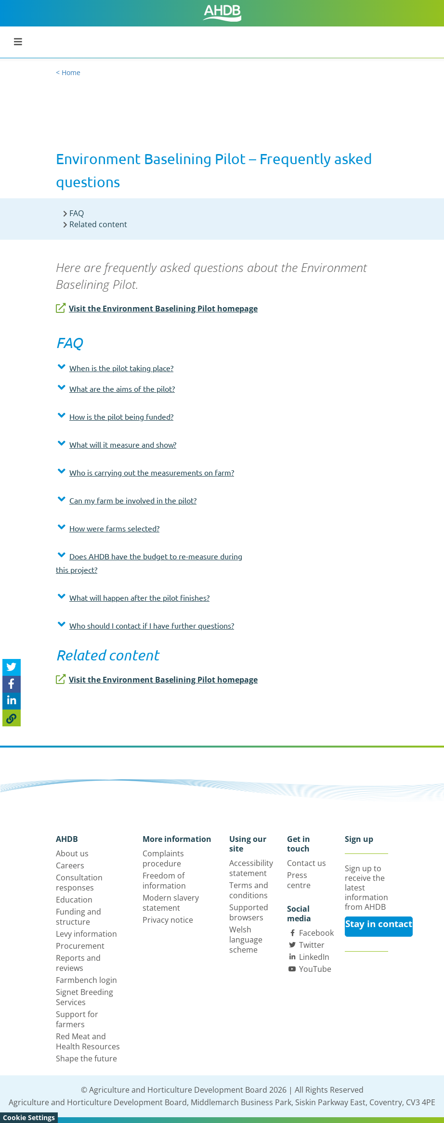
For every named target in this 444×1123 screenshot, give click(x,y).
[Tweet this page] (11, 667)
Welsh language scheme (245, 939)
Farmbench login (86, 980)
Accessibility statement (251, 868)
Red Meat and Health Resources (88, 1041)
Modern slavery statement (171, 902)
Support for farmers (77, 1019)
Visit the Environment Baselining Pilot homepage (157, 308)
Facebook (316, 933)
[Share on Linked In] (11, 701)
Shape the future (86, 1058)
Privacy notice (168, 920)
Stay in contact (378, 923)
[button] (150, 367)
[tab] (150, 370)
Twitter (312, 945)
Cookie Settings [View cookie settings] (29, 1117)
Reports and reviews (78, 963)
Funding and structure (78, 916)
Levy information (86, 934)
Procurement (80, 946)
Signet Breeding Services (84, 997)
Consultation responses (79, 882)
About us (72, 853)
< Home (68, 72)
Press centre (299, 880)
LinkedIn (314, 957)
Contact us (306, 863)
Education (74, 899)
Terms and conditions (248, 890)
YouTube (315, 969)
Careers (70, 865)
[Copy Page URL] (11, 718)
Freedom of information (164, 880)
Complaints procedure (163, 858)
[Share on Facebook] (11, 684)
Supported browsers (248, 912)
